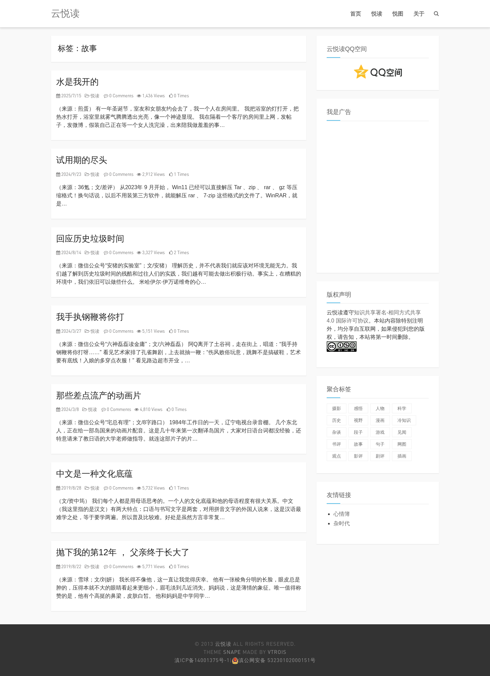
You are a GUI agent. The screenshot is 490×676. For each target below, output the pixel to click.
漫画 (380, 420)
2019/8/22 (68, 566)
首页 (355, 13)
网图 (401, 444)
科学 (401, 408)
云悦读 (65, 13)
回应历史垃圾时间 (90, 238)
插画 (401, 456)
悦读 (376, 13)
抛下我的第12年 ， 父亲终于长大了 (123, 552)
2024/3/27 (68, 331)
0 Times (179, 95)
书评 (336, 444)
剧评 (380, 456)
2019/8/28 (68, 488)
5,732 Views (151, 488)
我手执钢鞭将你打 (90, 316)
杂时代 (341, 523)
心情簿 (341, 514)
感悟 (358, 408)
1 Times (179, 174)
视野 (358, 420)
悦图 (397, 13)
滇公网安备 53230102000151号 (277, 660)
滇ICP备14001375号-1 (202, 660)
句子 (380, 444)
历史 (336, 420)
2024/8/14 (68, 252)
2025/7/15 (68, 95)
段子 (358, 432)
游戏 (380, 432)
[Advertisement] (378, 199)
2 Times (179, 252)
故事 (358, 444)
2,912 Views (151, 174)
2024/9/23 (68, 174)
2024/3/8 (67, 409)
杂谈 (336, 432)
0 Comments (118, 95)
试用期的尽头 (81, 160)
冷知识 (404, 420)
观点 (336, 456)
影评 (358, 456)
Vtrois (277, 652)
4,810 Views (148, 409)
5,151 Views (151, 331)
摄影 (336, 408)
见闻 (401, 432)
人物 (380, 408)
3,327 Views (151, 252)
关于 (418, 13)
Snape (232, 652)
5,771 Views (151, 566)
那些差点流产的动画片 (98, 395)
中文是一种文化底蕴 (94, 473)
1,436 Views (151, 95)
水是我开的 (77, 81)
